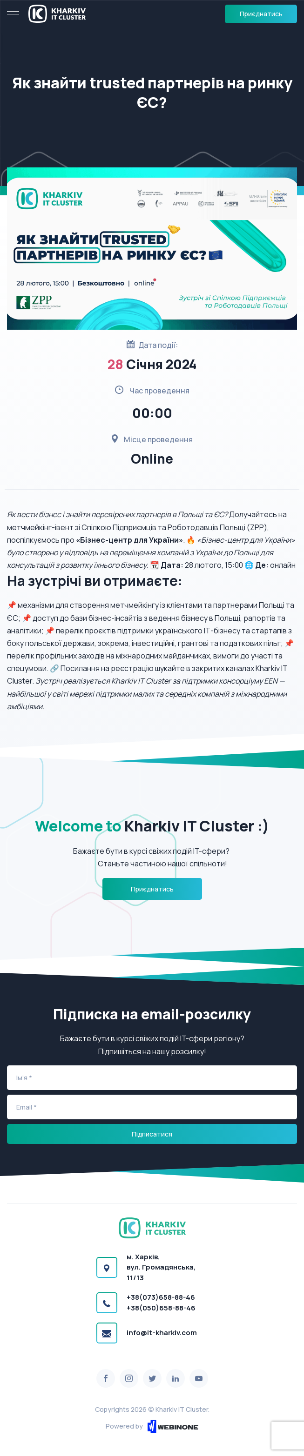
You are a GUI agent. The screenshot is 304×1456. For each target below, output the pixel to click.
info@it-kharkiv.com (162, 1332)
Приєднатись (261, 13)
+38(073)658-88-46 (161, 1297)
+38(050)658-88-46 (161, 1308)
